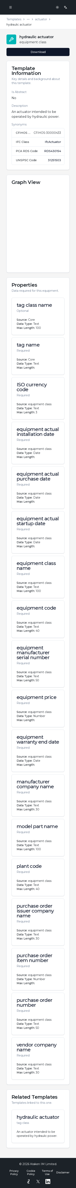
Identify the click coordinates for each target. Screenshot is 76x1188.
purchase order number (34, 1003)
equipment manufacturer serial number (33, 652)
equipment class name (36, 566)
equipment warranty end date (38, 739)
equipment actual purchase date (38, 476)
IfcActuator (53, 142)
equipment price (36, 697)
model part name (37, 826)
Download (38, 52)
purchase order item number (34, 958)
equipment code (36, 608)
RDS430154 (52, 151)
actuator (41, 19)
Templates (13, 19)
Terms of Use (47, 1172)
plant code (29, 866)
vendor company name (37, 1047)
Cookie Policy (31, 1172)
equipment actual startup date (38, 521)
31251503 (54, 160)
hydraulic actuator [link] (19, 24)
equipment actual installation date (38, 432)
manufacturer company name (35, 784)
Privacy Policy (14, 1172)
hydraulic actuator (38, 1117)
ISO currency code (32, 387)
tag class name (34, 305)
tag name (28, 344)
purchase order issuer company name (35, 911)
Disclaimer (63, 1172)
